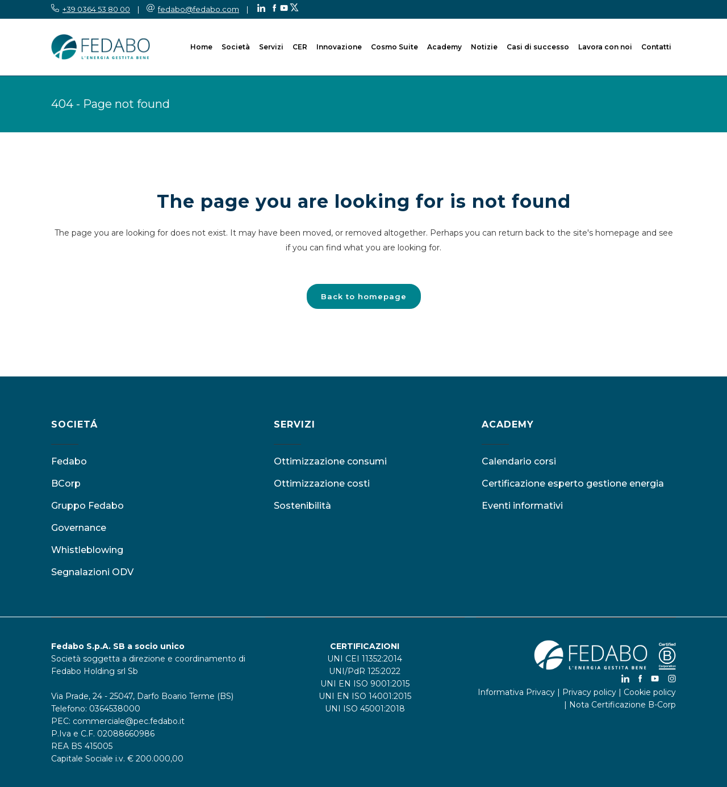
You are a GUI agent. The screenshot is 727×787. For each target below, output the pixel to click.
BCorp (66, 483)
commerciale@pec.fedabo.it (129, 721)
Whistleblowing (87, 550)
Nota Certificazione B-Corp (622, 705)
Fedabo (69, 461)
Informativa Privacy (516, 692)
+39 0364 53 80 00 (96, 9)
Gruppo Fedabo (87, 505)
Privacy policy (589, 692)
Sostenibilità (302, 505)
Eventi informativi (522, 505)
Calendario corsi (519, 461)
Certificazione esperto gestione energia (573, 483)
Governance (78, 527)
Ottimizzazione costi (322, 483)
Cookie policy (650, 692)
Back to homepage (364, 296)
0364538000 (114, 709)
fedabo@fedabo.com (198, 9)
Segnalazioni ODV (92, 572)
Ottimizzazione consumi (330, 461)
